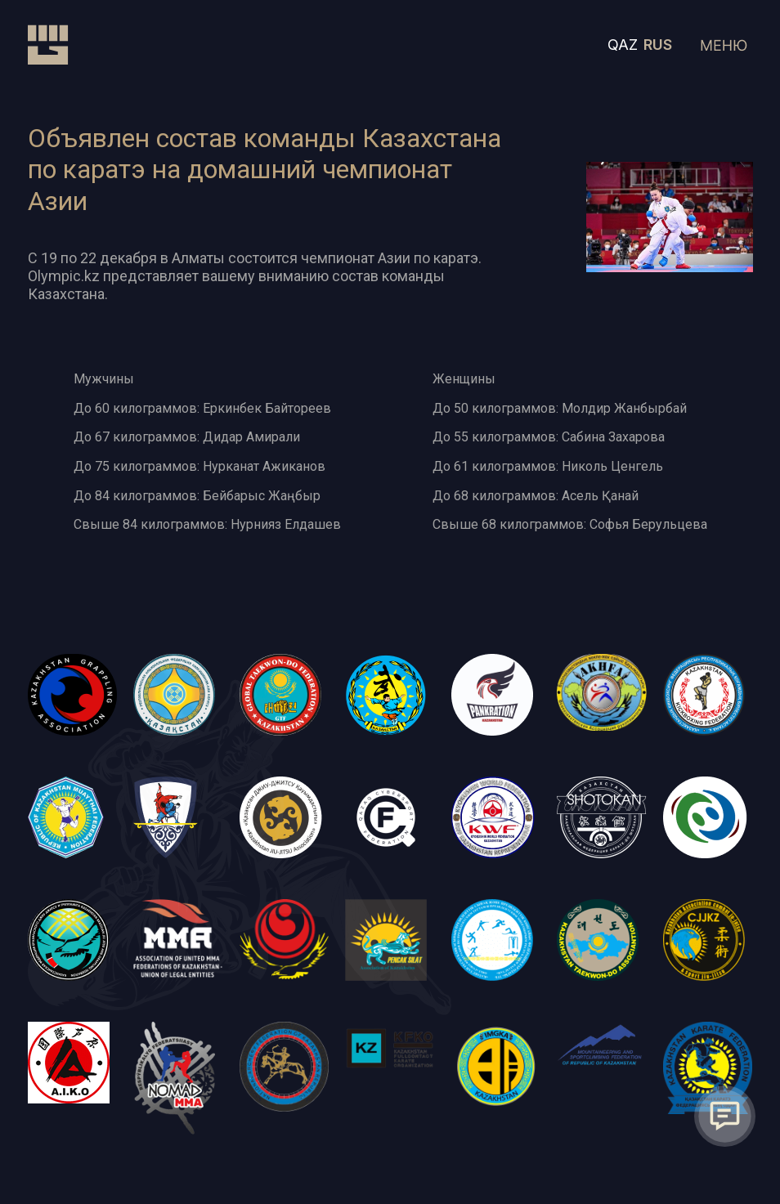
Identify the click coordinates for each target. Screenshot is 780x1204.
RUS (657, 44)
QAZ (622, 44)
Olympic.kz (64, 275)
